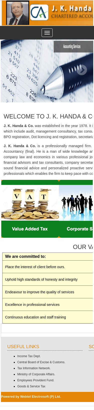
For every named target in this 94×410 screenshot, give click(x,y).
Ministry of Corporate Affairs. (36, 374)
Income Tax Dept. (29, 356)
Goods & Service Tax (31, 386)
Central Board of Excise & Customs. (41, 362)
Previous (12, 70)
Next (81, 70)
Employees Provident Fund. (35, 380)
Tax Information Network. (34, 368)
